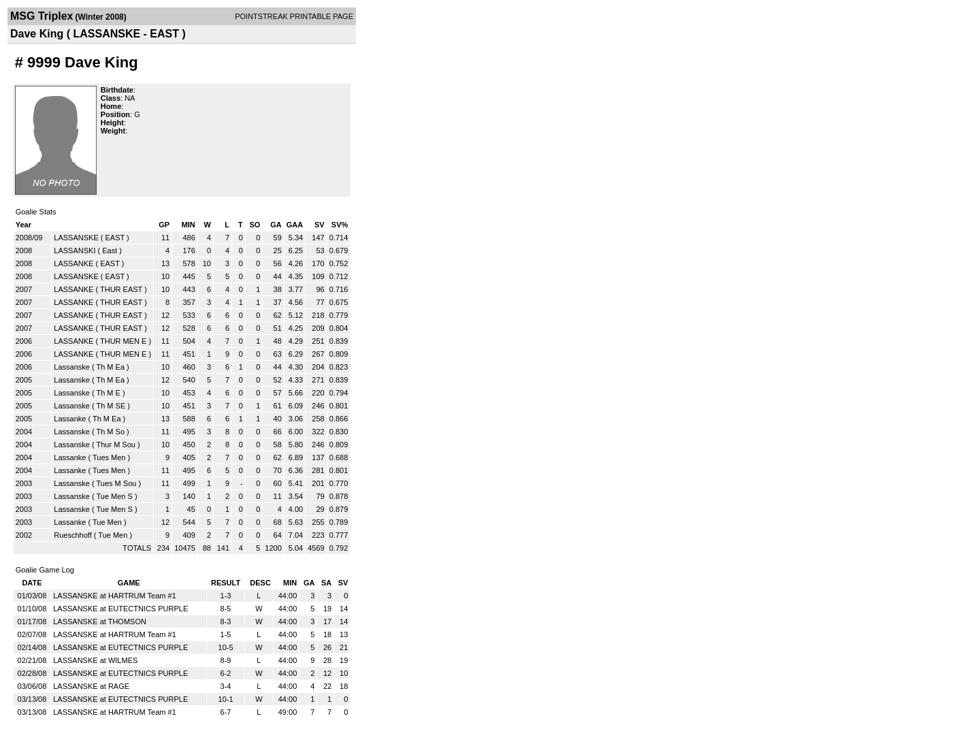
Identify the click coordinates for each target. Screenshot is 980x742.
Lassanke (70, 419)
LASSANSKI (74, 250)
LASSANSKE (76, 237)
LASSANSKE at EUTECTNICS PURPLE (120, 608)
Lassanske (72, 367)
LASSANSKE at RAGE (91, 686)
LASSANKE (73, 263)
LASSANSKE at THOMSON (99, 621)
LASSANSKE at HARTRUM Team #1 (114, 596)
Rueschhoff (72, 535)
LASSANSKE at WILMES (95, 660)
